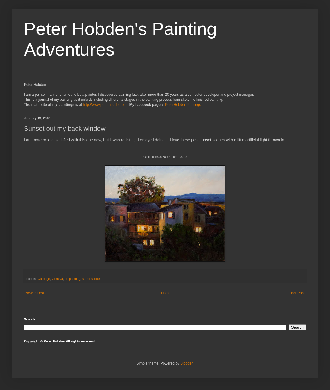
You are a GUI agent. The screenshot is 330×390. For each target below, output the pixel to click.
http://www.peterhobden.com (105, 105)
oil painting (72, 279)
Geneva (57, 279)
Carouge (44, 279)
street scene (91, 279)
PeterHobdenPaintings (183, 105)
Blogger (186, 363)
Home (166, 293)
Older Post (296, 293)
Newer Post (34, 293)
